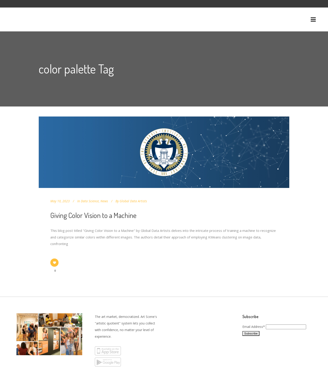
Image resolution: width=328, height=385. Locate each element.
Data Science (90, 201)
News (104, 201)
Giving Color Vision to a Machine (93, 215)
